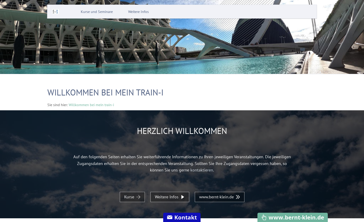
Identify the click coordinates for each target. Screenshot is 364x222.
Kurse (132, 197)
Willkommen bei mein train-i (91, 104)
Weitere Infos (170, 197)
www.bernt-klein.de (219, 197)
